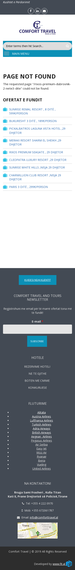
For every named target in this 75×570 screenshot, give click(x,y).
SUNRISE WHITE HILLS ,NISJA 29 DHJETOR (34, 167)
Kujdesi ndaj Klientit (37, 280)
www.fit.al (62, 564)
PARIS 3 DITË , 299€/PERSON (25, 187)
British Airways (41, 432)
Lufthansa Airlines (41, 420)
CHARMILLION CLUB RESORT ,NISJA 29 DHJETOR (32, 177)
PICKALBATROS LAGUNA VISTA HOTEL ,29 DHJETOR (34, 130)
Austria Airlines (41, 416)
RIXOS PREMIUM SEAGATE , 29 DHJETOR (33, 152)
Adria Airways (41, 428)
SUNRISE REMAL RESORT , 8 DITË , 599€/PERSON (29, 111)
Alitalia (41, 412)
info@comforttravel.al (44, 517)
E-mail (37, 321)
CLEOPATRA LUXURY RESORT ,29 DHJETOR (34, 160)
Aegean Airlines (41, 436)
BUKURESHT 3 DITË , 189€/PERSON (30, 121)
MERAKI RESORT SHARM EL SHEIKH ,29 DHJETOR (32, 142)
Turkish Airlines (41, 424)
